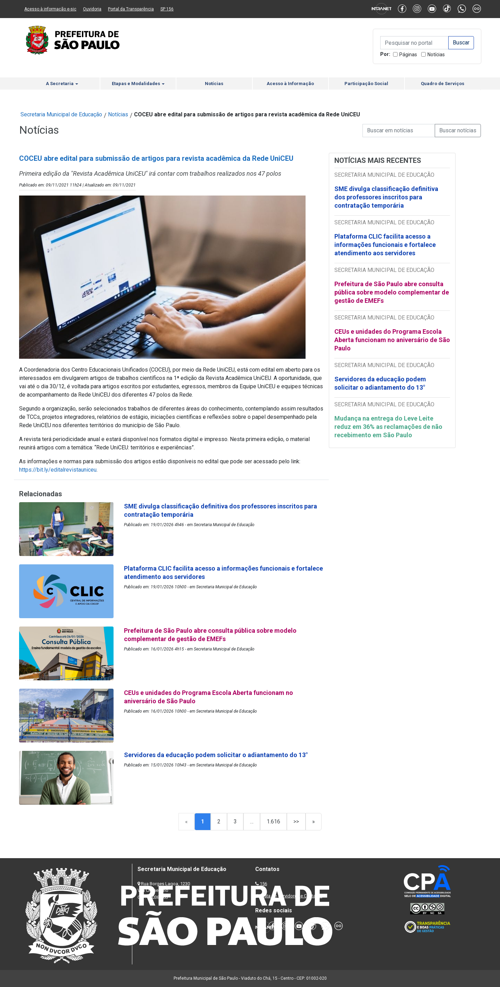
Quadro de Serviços (442, 83)
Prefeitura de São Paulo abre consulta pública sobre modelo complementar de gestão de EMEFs (391, 292)
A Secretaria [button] (62, 83)
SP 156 (167, 9)
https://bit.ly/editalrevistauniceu (58, 469)
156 (263, 883)
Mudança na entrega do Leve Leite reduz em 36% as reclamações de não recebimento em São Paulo (388, 427)
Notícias (436, 54)
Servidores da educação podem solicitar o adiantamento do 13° (380, 383)
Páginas (408, 54)
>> (296, 821)
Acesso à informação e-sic (50, 9)
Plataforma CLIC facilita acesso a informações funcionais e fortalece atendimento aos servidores (385, 245)
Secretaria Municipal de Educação (61, 114)
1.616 (273, 821)
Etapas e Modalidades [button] (138, 83)
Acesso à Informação (290, 83)
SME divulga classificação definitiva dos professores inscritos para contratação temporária (386, 197)
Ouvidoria (92, 9)
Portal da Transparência (131, 9)
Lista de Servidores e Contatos (291, 895)
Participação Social (366, 83)
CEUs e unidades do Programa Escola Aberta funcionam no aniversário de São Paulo (392, 340)
